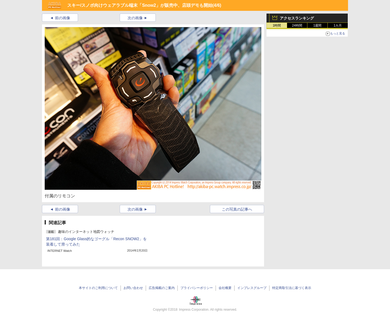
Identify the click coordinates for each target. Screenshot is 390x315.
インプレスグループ (251, 288)
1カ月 (338, 25)
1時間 (277, 25)
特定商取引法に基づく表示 (291, 288)
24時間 (297, 25)
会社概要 (225, 288)
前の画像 (62, 18)
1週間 (317, 25)
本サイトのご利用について (98, 288)
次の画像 (135, 18)
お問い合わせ (133, 288)
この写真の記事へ (237, 209)
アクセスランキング (297, 18)
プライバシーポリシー (196, 288)
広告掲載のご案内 (162, 288)
